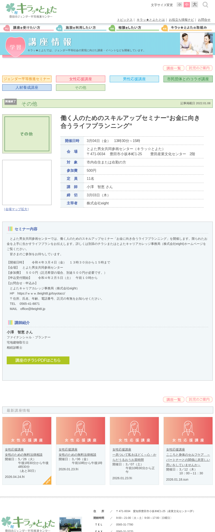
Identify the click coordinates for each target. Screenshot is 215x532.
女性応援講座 (80, 79)
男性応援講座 (134, 79)
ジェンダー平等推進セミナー (27, 79)
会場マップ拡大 (16, 209)
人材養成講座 (26, 87)
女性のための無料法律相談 (24, 454)
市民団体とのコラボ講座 (188, 79)
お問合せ (204, 19)
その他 (80, 87)
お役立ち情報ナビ (181, 19)
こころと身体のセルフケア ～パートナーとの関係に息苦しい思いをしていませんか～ (188, 460)
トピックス (125, 19)
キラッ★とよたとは (151, 19)
